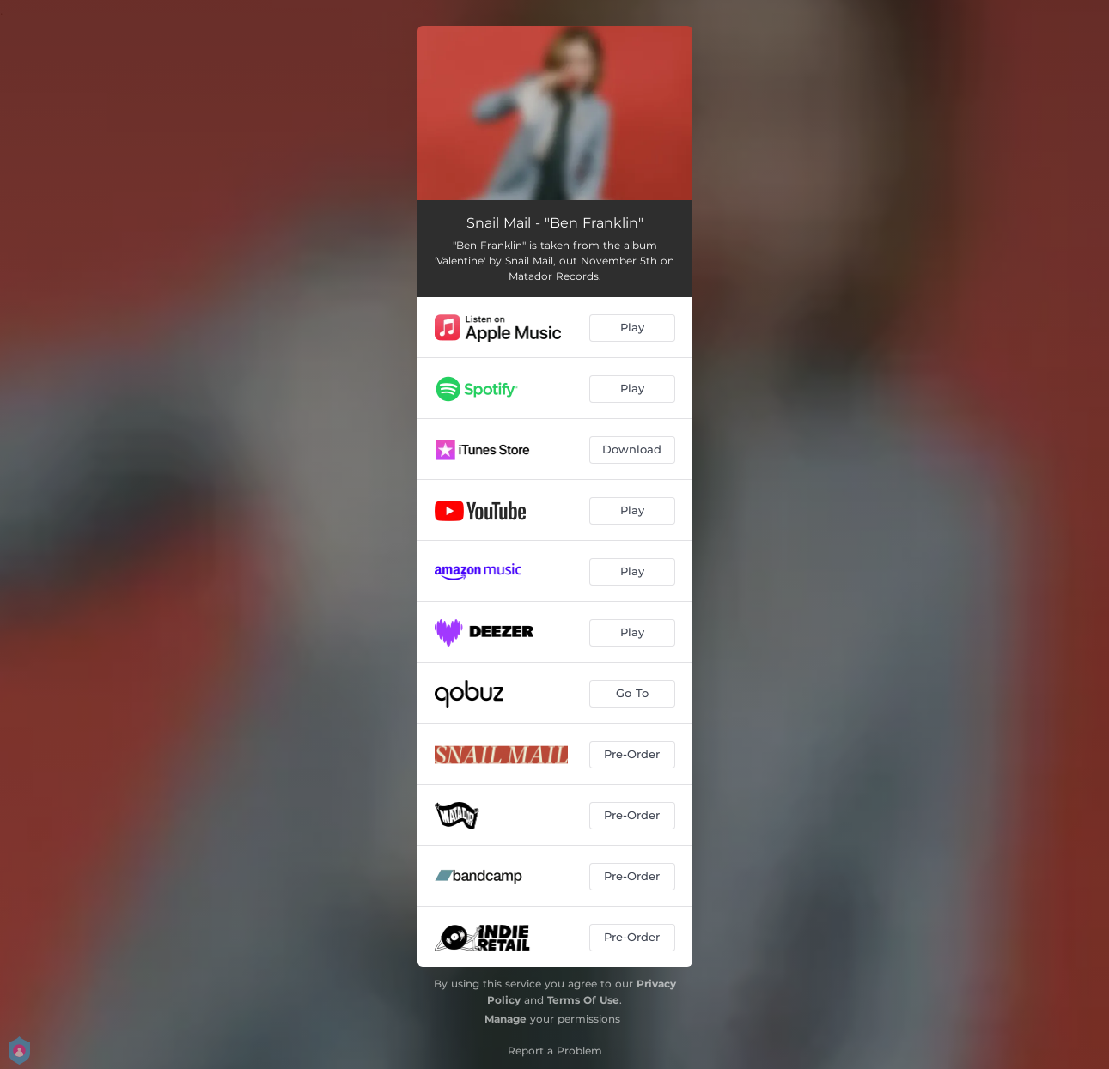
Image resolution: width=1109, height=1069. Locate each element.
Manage (505, 1018)
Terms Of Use (583, 999)
